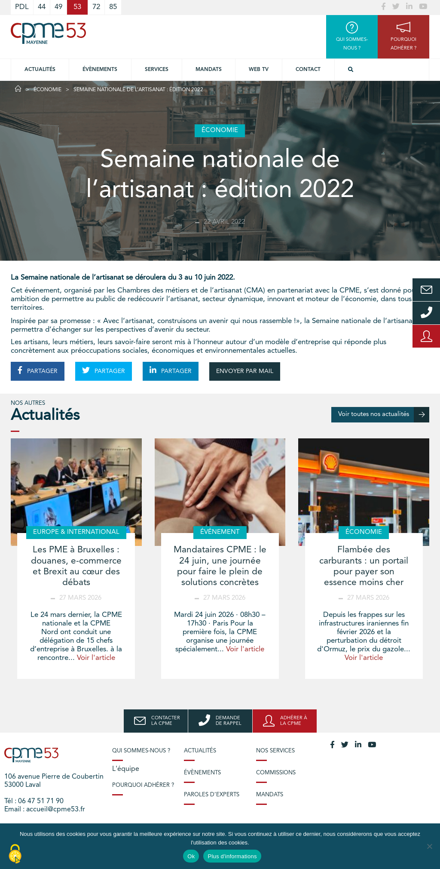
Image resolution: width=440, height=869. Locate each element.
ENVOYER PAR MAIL (244, 371)
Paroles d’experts (211, 795)
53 (77, 7)
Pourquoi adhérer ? (143, 785)
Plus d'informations (232, 856)
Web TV (259, 69)
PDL (22, 7)
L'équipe (125, 769)
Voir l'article (96, 658)
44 (42, 7)
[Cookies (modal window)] (15, 854)
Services (156, 69)
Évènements (99, 69)
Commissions (276, 773)
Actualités (39, 69)
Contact (308, 69)
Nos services (275, 751)
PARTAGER (38, 370)
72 (96, 7)
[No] (429, 846)
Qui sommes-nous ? (141, 751)
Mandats (209, 69)
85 (113, 7)
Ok (191, 856)
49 (58, 7)
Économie (47, 89)
